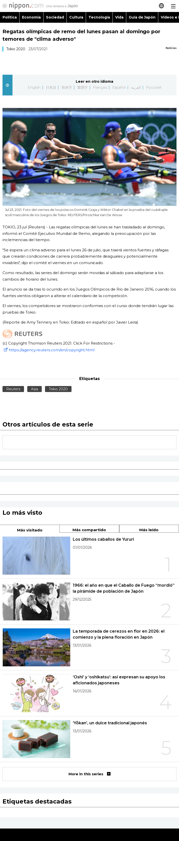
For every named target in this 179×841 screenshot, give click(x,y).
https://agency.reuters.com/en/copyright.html (48, 350)
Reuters (13, 389)
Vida (119, 17)
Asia (34, 389)
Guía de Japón (142, 17)
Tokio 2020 (15, 49)
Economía (31, 17)
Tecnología (99, 17)
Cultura (76, 17)
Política (9, 17)
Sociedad (55, 17)
